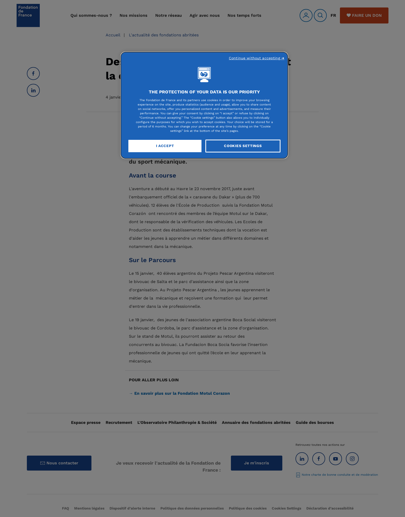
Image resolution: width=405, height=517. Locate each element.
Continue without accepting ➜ (256, 58)
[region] (204, 105)
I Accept (165, 146)
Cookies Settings (243, 146)
